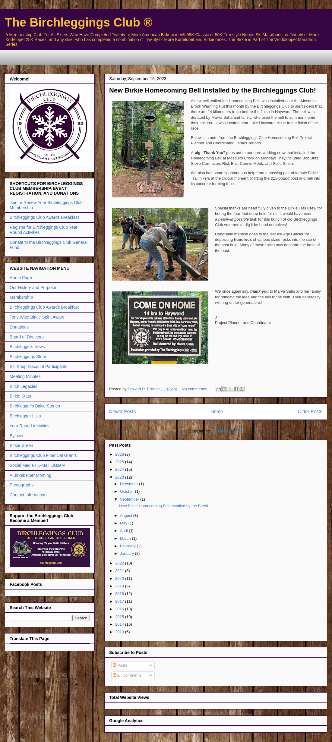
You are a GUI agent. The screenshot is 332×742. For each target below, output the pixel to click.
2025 (120, 462)
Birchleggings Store (28, 356)
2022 (120, 563)
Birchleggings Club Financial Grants (43, 455)
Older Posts (310, 411)
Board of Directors (27, 337)
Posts (120, 665)
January (127, 553)
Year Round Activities (29, 425)
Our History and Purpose (33, 287)
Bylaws (16, 435)
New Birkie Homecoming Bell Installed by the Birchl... (165, 506)
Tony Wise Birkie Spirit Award (37, 317)
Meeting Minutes (25, 376)
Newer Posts (122, 411)
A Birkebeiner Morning (30, 475)
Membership (21, 297)
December (129, 484)
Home (216, 411)
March (126, 538)
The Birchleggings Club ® (79, 22)
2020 (120, 578)
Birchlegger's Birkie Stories (35, 406)
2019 (120, 586)
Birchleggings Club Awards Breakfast (44, 217)
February (128, 546)
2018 (120, 593)
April (124, 530)
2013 (120, 632)
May (124, 523)
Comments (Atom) (228, 431)
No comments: (195, 389)
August (126, 515)
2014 (120, 624)
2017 (120, 601)
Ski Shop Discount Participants (38, 366)
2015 (120, 617)
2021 (120, 570)
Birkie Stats (20, 396)
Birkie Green (21, 445)
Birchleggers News (27, 346)
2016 (120, 609)
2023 (120, 477)
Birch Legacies (23, 386)
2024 (120, 469)
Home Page (21, 277)
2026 (120, 454)
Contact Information (28, 494)
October (127, 491)
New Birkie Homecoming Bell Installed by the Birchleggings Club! (212, 90)
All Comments (127, 675)
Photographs (21, 485)
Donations (19, 327)
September (130, 499)
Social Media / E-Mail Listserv (37, 465)
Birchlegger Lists (25, 415)
